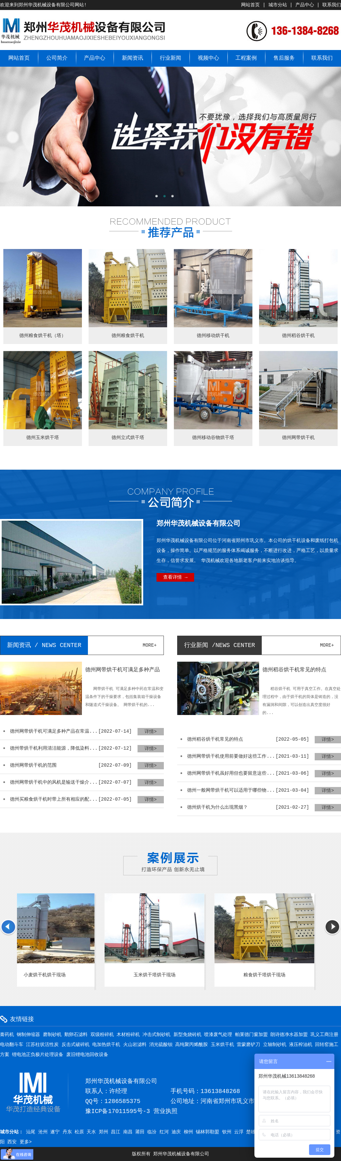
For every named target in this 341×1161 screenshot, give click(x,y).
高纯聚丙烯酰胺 (191, 1044)
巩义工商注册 (324, 1034)
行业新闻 (170, 58)
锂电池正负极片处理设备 (37, 1054)
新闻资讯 (132, 58)
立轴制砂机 (274, 1044)
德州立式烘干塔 (128, 437)
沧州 (43, 1132)
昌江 (115, 1132)
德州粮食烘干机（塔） (42, 335)
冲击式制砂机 (156, 1034)
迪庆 (176, 1132)
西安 (12, 1142)
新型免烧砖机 (187, 1034)
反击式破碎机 (76, 1044)
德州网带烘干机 (298, 437)
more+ (150, 645)
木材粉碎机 (128, 1034)
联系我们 (331, 5)
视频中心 (208, 58)
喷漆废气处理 (218, 1034)
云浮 (238, 1132)
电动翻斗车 (11, 1044)
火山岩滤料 (135, 1044)
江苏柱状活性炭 (42, 1044)
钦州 (226, 1132)
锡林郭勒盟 (207, 1132)
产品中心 (304, 5)
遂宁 (55, 1132)
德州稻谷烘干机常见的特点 (294, 670)
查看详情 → (175, 577)
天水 (91, 1132)
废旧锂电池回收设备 (87, 1054)
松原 (79, 1132)
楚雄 (250, 1132)
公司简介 (57, 58)
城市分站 (277, 5)
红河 (164, 1132)
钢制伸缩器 (28, 1034)
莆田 (140, 1132)
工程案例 (246, 58)
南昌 (128, 1132)
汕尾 (30, 1132)
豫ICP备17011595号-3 (117, 1111)
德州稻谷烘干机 (298, 335)
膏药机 (7, 1034)
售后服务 (284, 58)
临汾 (152, 1132)
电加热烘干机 (106, 1044)
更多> (26, 1142)
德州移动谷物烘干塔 (213, 437)
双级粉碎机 (102, 1034)
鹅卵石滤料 (76, 1034)
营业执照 (165, 1111)
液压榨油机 (300, 1044)
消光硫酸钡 (160, 1044)
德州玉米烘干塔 (42, 437)
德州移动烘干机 (213, 335)
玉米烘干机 (222, 1044)
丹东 (67, 1132)
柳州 (188, 1132)
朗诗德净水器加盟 (289, 1034)
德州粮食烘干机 (128, 335)
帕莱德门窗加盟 (251, 1034)
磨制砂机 (52, 1034)
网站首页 (250, 5)
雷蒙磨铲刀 (248, 1044)
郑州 (103, 1132)
